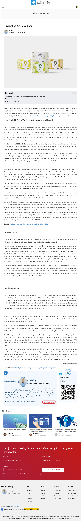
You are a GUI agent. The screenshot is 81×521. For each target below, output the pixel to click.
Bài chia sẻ (29, 490)
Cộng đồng (29, 501)
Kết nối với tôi (49, 402)
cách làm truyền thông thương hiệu (45, 116)
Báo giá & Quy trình (72, 490)
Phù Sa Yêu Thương (64, 377)
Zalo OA (43, 493)
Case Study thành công (73, 496)
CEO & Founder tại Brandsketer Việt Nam (39, 383)
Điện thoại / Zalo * (46, 456)
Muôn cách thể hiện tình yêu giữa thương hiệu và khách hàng (29, 224)
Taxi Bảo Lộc (17, 506)
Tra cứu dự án (71, 498)
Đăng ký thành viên (72, 493)
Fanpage (43, 490)
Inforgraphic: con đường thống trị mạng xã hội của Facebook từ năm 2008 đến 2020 (65, 430)
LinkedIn (43, 498)
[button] (21, 469)
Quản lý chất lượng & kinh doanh (14, 493)
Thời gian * (6, 466)
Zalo (60, 374)
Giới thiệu (29, 498)
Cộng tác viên (57, 490)
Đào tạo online (57, 498)
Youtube (43, 496)
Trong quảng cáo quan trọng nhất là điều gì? (14, 429)
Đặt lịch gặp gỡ (53, 469)
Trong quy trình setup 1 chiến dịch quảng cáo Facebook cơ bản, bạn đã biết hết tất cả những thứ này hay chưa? (40, 430)
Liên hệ (28, 496)
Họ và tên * (6, 456)
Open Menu (3, 7)
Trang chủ (36, 13)
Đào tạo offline (58, 496)
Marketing (56, 493)
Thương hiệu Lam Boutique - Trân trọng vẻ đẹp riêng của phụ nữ (35, 368)
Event (28, 493)
